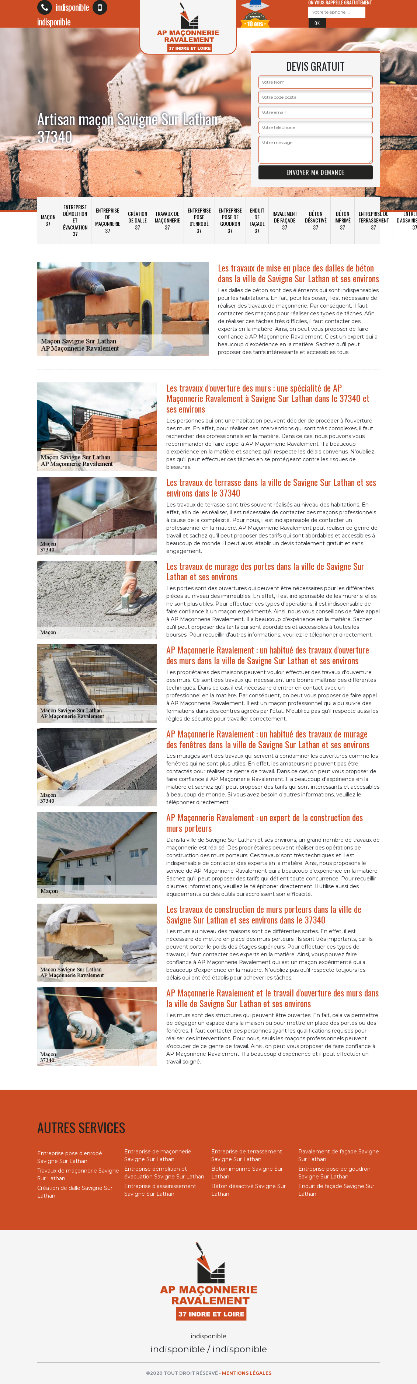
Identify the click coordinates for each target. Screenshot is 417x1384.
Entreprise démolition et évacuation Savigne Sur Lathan (164, 1173)
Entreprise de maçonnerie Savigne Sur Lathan (157, 1155)
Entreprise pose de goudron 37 (230, 220)
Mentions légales (246, 1373)
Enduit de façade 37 (257, 220)
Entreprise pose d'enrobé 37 (199, 220)
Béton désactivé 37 (316, 220)
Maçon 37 (48, 220)
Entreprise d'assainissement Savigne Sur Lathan (160, 1190)
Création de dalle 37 (137, 220)
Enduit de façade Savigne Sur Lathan (336, 1190)
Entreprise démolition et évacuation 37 (75, 220)
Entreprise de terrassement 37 (373, 220)
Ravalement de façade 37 (284, 220)
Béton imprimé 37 (342, 220)
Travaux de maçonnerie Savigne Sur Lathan (78, 1174)
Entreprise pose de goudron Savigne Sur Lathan (334, 1173)
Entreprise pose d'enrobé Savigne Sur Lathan (69, 1157)
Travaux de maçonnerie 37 (167, 220)
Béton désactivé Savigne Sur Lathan (248, 1190)
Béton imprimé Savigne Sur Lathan (247, 1173)
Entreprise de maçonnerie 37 (107, 220)
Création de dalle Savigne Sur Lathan (74, 1192)
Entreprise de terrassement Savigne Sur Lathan (246, 1155)
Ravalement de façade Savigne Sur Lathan (338, 1155)
